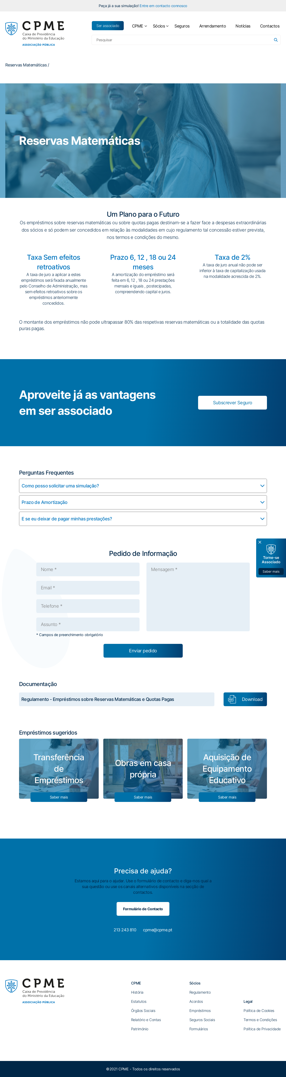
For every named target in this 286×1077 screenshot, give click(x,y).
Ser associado (107, 25)
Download (252, 699)
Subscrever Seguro (232, 402)
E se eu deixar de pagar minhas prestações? (67, 519)
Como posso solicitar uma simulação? (60, 486)
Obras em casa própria (143, 768)
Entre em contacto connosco (163, 5)
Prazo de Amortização (44, 502)
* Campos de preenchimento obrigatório (69, 634)
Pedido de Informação (143, 553)
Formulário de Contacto (143, 909)
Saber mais (59, 797)
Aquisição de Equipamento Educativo (227, 768)
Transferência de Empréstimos (58, 768)
